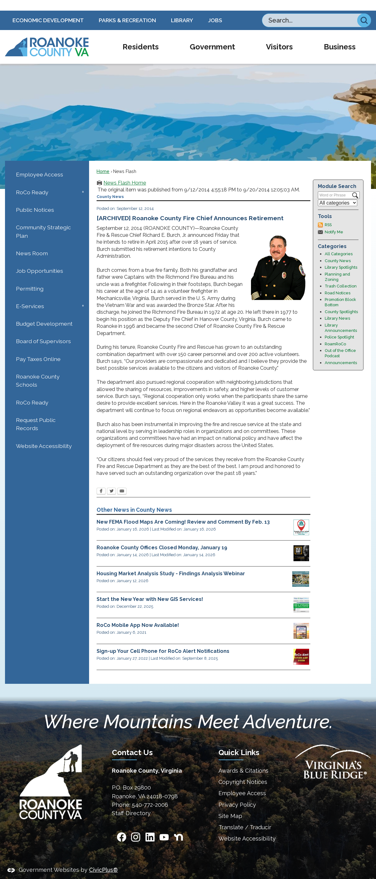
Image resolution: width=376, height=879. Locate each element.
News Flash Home (124, 172)
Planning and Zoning (337, 266)
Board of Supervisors (43, 330)
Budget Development (44, 313)
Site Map (230, 805)
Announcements (341, 352)
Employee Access (39, 163)
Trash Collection (341, 275)
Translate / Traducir (244, 816)
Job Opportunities (39, 260)
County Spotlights (341, 301)
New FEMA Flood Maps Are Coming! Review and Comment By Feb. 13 (183, 511)
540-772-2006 (150, 794)
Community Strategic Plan (43, 220)
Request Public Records (36, 413)
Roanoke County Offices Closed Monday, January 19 (162, 537)
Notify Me (334, 221)
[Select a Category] (337, 192)
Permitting (29, 278)
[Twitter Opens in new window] (111, 481)
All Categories (339, 243)
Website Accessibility (44, 435)
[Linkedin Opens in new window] (150, 826)
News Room (32, 242)
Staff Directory (131, 802)
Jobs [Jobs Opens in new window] (215, 9)
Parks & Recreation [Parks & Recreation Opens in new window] (127, 9)
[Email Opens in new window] (122, 481)
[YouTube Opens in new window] (164, 826)
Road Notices (337, 282)
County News (338, 250)
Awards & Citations (243, 760)
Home (103, 160)
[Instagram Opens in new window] (135, 826)
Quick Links (238, 741)
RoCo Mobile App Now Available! (138, 614)
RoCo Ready (32, 181)
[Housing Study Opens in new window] (300, 568)
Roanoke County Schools (38, 370)
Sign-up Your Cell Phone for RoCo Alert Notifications (163, 640)
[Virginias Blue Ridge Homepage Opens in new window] (333, 751)
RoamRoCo (335, 333)
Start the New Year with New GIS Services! (150, 589)
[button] (364, 10)
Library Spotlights (341, 256)
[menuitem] (140, 36)
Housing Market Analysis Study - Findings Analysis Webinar (171, 563)
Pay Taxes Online (38, 348)
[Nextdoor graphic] (178, 826)
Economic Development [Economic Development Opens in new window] (48, 9)
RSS (328, 214)
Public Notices (35, 199)
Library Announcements (341, 317)
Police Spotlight (339, 326)
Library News (337, 307)
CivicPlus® (103, 859)
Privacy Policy (237, 794)
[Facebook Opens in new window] (101, 481)
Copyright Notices (242, 771)
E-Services (30, 295)
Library (182, 9)
